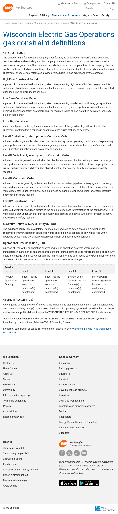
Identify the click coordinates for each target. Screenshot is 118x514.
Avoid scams (10, 485)
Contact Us (109, 3)
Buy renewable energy (15, 480)
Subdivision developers (72, 427)
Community (9, 389)
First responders (68, 384)
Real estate (65, 416)
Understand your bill (13, 448)
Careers (7, 379)
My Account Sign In (70, 3)
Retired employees (13, 416)
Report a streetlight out (15, 474)
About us (8, 373)
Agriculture (65, 363)
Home (6, 23)
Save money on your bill (16, 453)
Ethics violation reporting (16, 395)
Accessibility (10, 411)
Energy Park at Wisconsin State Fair (78, 422)
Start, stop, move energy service (20, 469)
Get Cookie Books (12, 458)
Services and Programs (22, 23)
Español (63, 379)
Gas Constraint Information (84, 23)
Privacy (7, 406)
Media (62, 411)
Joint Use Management (71, 400)
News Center (10, 368)
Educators (64, 373)
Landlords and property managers (77, 406)
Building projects (68, 368)
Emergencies (93, 3)
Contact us (8, 363)
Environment (9, 384)
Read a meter (10, 464)
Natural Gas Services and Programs (52, 23)
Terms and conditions (14, 400)
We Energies (23, 7)
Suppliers (64, 432)
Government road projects (73, 389)
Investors (64, 395)
